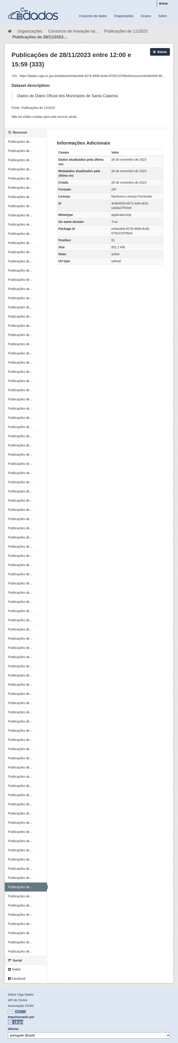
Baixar (160, 52)
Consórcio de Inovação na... (73, 31)
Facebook (16, 978)
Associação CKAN (21, 1006)
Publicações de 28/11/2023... (39, 37)
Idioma (13, 1029)
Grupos (146, 16)
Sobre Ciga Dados (21, 994)
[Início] (10, 31)
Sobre (162, 16)
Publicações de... (20, 141)
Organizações (123, 16)
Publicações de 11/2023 (125, 31)
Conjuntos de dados (93, 16)
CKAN (15, 1022)
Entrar (163, 3)
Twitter (14, 969)
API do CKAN (17, 1000)
